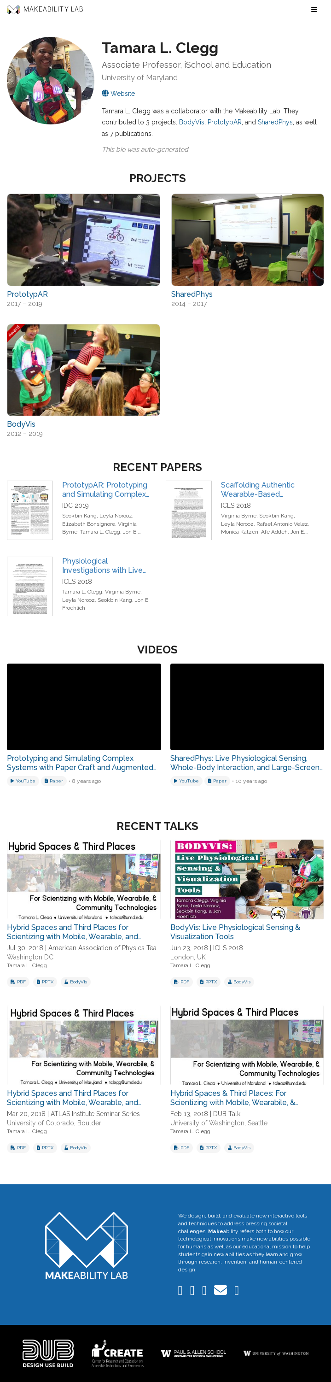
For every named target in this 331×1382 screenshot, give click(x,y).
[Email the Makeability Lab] (221, 1292)
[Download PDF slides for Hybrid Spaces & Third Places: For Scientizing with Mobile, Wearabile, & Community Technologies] (181, 1148)
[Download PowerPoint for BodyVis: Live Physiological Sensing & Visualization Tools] (209, 982)
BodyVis (191, 122)
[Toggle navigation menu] (314, 10)
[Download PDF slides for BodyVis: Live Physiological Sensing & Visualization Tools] (181, 982)
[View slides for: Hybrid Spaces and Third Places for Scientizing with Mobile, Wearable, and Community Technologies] (84, 879)
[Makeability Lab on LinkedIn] (181, 1292)
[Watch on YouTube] (23, 781)
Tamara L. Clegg (100, 532)
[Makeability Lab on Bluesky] (193, 1292)
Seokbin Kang (79, 515)
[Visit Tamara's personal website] (118, 93)
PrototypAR (225, 122)
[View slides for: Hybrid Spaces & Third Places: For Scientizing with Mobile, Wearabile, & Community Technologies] (247, 1045)
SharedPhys (275, 122)
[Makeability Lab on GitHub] (236, 1292)
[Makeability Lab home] (86, 1245)
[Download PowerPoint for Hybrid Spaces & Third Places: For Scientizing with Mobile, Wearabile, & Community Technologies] (209, 1148)
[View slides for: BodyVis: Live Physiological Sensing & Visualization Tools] (247, 879)
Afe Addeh (274, 532)
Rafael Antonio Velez (282, 524)
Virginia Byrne (238, 515)
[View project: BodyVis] (83, 370)
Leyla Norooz (115, 515)
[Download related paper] (54, 781)
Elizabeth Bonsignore (88, 524)
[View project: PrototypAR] (83, 240)
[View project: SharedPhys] (248, 240)
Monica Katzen (239, 532)
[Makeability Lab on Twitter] (205, 1292)
